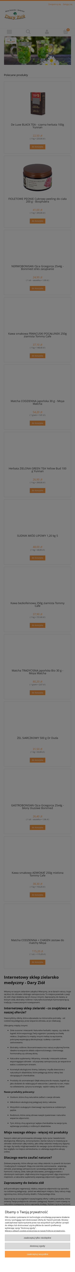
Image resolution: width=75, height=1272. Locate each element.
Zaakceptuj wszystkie (37, 1254)
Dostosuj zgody (37, 1246)
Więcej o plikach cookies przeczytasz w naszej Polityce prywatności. (35, 1230)
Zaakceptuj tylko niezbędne (37, 1237)
